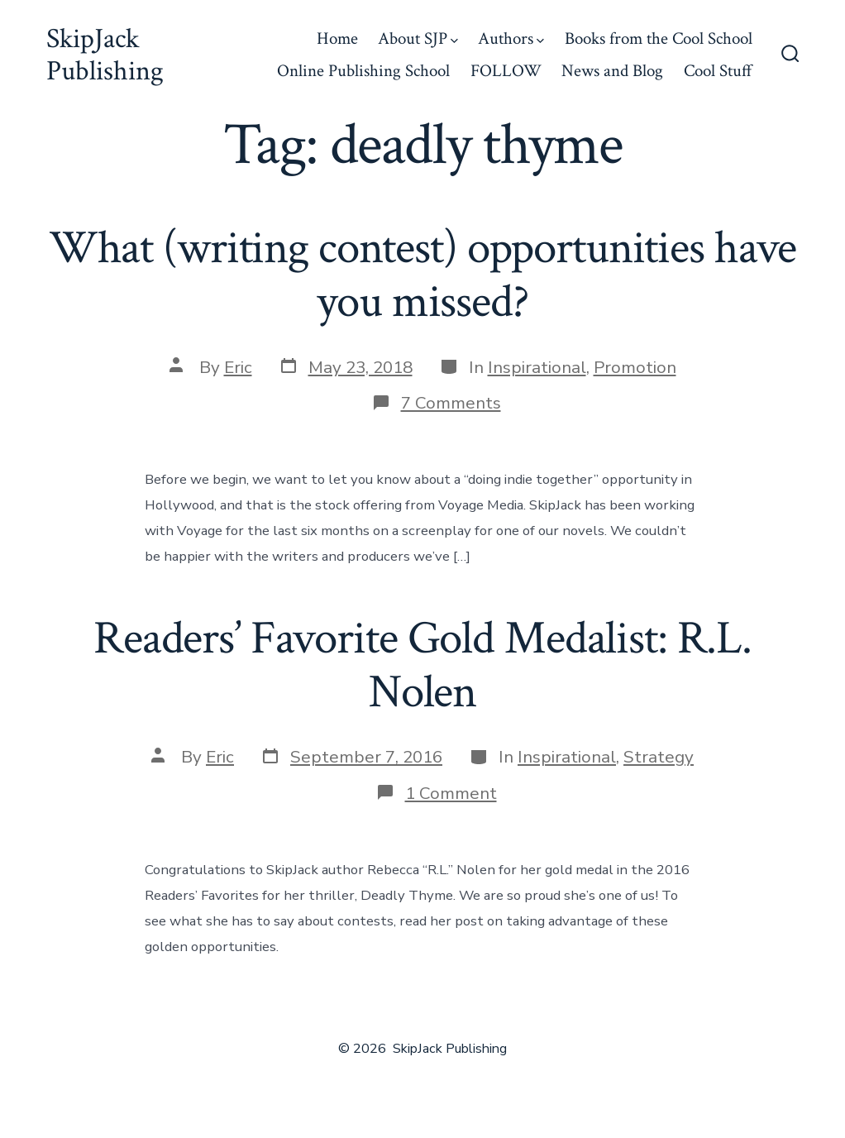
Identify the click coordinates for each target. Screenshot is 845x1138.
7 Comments (451, 402)
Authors (511, 38)
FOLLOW (506, 71)
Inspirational (537, 367)
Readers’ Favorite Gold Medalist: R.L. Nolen (422, 665)
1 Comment (451, 793)
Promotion (635, 367)
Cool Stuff (718, 71)
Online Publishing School (363, 71)
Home (337, 38)
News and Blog (612, 71)
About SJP (418, 38)
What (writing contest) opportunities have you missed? (423, 275)
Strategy (658, 756)
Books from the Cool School (658, 38)
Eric (238, 367)
